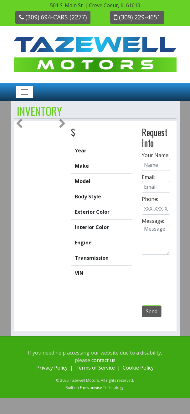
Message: (153, 220)
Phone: (150, 199)
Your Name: (155, 155)
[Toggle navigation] (24, 92)
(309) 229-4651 (137, 17)
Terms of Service (95, 367)
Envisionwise (91, 387)
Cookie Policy (138, 367)
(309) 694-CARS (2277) (53, 17)
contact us (103, 360)
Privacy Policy (52, 367)
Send (151, 311)
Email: (148, 177)
